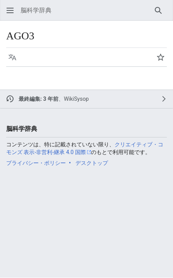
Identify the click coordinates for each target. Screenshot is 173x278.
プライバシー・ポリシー (36, 163)
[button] (10, 10)
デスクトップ (91, 163)
